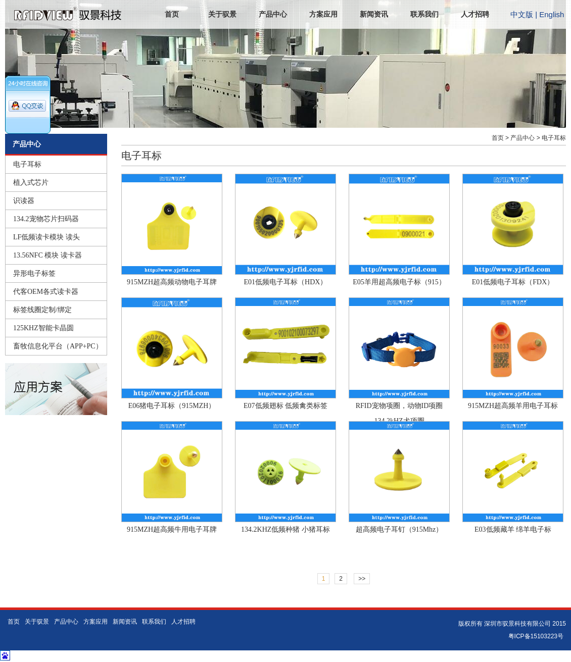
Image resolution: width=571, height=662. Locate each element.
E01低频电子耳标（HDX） (285, 282)
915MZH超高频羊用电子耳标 (513, 406)
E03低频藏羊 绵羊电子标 (512, 529)
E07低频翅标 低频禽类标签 (285, 406)
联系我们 (424, 14)
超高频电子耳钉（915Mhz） (399, 529)
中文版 (521, 14)
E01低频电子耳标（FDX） (513, 282)
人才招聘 (475, 14)
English (551, 14)
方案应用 (323, 14)
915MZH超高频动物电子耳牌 (172, 282)
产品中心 (273, 14)
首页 (172, 14)
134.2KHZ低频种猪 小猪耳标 (285, 529)
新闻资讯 (374, 14)
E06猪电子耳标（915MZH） (172, 406)
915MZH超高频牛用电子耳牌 (172, 529)
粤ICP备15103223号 (535, 636)
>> (361, 578)
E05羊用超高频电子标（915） (399, 282)
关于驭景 (222, 14)
